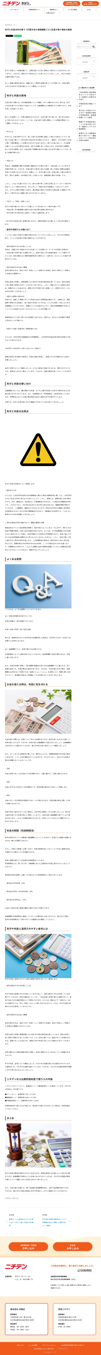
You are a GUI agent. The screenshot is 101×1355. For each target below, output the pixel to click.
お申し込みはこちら (71, 3)
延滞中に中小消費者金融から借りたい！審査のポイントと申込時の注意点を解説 (87, 136)
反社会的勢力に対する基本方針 (44, 1349)
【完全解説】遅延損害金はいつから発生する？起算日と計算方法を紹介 (87, 95)
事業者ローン (54, 10)
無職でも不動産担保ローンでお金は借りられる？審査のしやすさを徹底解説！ (87, 125)
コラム (89, 10)
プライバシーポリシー (49, 1345)
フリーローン (14, 10)
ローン (15, 25)
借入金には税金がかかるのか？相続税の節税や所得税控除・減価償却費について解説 (87, 114)
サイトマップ (63, 1349)
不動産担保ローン (34, 10)
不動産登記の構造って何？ (87, 104)
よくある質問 (72, 10)
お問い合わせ (50, 13)
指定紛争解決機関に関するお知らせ (72, 1345)
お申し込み (28, 1247)
